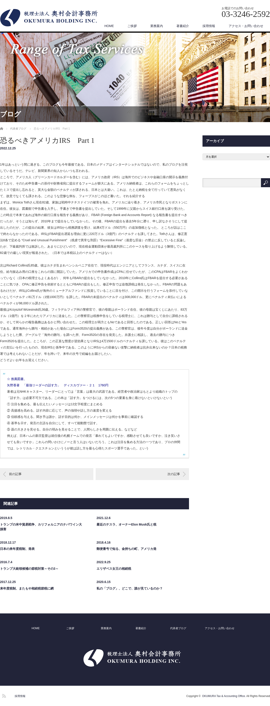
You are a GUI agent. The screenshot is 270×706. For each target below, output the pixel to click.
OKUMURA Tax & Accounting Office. (224, 696)
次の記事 (173, 474)
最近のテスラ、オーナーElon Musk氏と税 (126, 524)
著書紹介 (182, 26)
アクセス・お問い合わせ (246, 26)
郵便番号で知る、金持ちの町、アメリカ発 (126, 549)
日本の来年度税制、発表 (17, 549)
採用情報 (208, 26)
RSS (3, 695)
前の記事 (15, 474)
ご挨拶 (132, 26)
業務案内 (156, 26)
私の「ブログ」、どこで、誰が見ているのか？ (130, 588)
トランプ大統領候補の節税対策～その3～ (29, 568)
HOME (109, 26)
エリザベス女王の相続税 (114, 568)
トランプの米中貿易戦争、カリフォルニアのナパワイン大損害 (41, 527)
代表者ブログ (178, 628)
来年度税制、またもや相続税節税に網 (27, 588)
